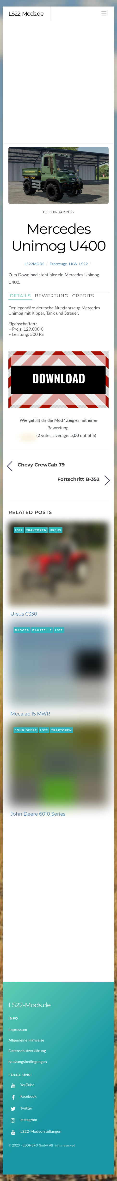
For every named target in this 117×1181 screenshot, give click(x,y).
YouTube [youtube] (21, 1084)
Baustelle (42, 630)
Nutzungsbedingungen (27, 1061)
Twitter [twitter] (20, 1108)
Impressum (17, 1029)
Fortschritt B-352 (78, 479)
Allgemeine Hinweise (26, 1040)
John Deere (26, 730)
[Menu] (104, 13)
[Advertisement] (58, 82)
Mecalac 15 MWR (30, 714)
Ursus (55, 530)
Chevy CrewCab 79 (41, 465)
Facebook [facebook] (22, 1096)
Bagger (22, 630)
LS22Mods (34, 264)
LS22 (83, 263)
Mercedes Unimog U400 (58, 237)
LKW (73, 263)
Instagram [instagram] (22, 1119)
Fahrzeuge (58, 263)
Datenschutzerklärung (27, 1050)
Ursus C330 (24, 614)
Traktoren (36, 530)
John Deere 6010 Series (38, 814)
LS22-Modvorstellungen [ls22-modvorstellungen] (34, 1131)
